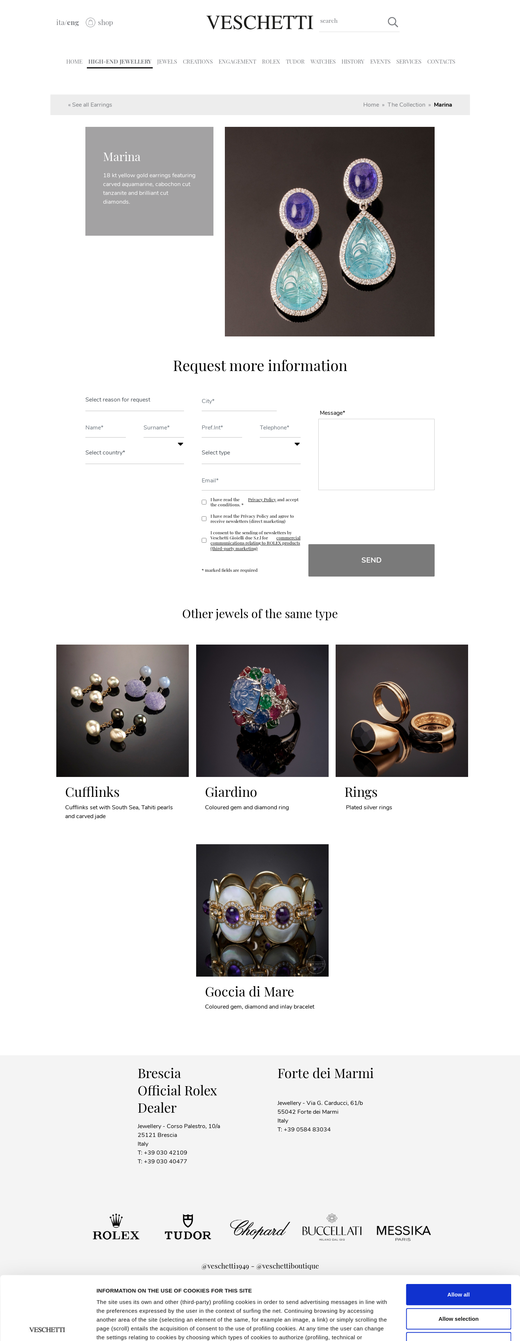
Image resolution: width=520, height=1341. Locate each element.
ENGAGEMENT (237, 61)
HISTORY (353, 61)
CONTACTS (441, 61)
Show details (467, 1326)
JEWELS (167, 61)
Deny (459, 1277)
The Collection (406, 105)
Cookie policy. (341, 1298)
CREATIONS (198, 61)
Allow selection (458, 1252)
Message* (332, 413)
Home (371, 105)
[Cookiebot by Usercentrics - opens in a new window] (47, 1326)
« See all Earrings (90, 105)
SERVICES (408, 61)
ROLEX (271, 61)
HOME (74, 61)
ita (60, 22)
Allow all (459, 1229)
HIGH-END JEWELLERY (119, 61)
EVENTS (380, 61)
